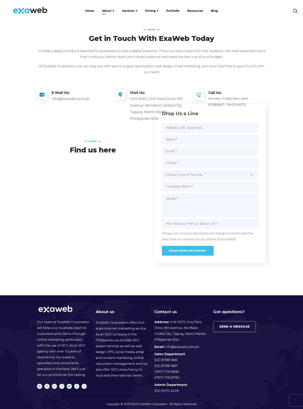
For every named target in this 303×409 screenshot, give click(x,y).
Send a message (234, 326)
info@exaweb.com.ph (182, 347)
